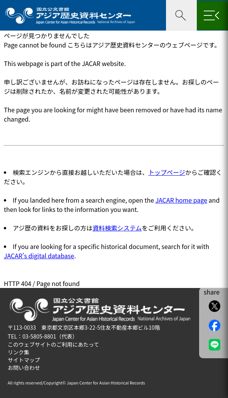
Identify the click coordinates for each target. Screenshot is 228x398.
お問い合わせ (24, 367)
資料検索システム (117, 227)
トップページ (166, 172)
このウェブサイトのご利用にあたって (53, 344)
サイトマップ (24, 360)
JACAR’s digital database (39, 255)
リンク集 (18, 352)
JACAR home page (181, 200)
